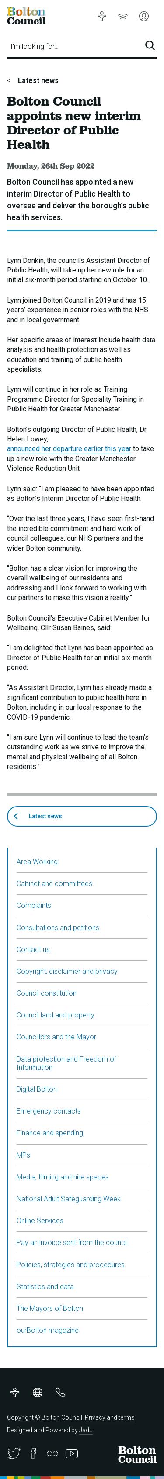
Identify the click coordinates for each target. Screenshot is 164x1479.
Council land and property (55, 1015)
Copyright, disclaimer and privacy (67, 971)
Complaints (34, 905)
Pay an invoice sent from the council (72, 1242)
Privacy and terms (110, 1417)
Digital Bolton (37, 1089)
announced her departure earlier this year (69, 449)
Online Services (40, 1221)
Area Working (37, 862)
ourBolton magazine (48, 1330)
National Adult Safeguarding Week (69, 1199)
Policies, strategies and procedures (71, 1265)
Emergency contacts (49, 1111)
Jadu (86, 1430)
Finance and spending (50, 1133)
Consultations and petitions (58, 928)
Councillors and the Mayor (56, 1037)
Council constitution (47, 993)
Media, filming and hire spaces (63, 1177)
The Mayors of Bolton (50, 1308)
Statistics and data (45, 1286)
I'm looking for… (34, 46)
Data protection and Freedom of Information (66, 1063)
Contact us (33, 949)
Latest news (37, 80)
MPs (23, 1155)
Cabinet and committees (54, 883)
